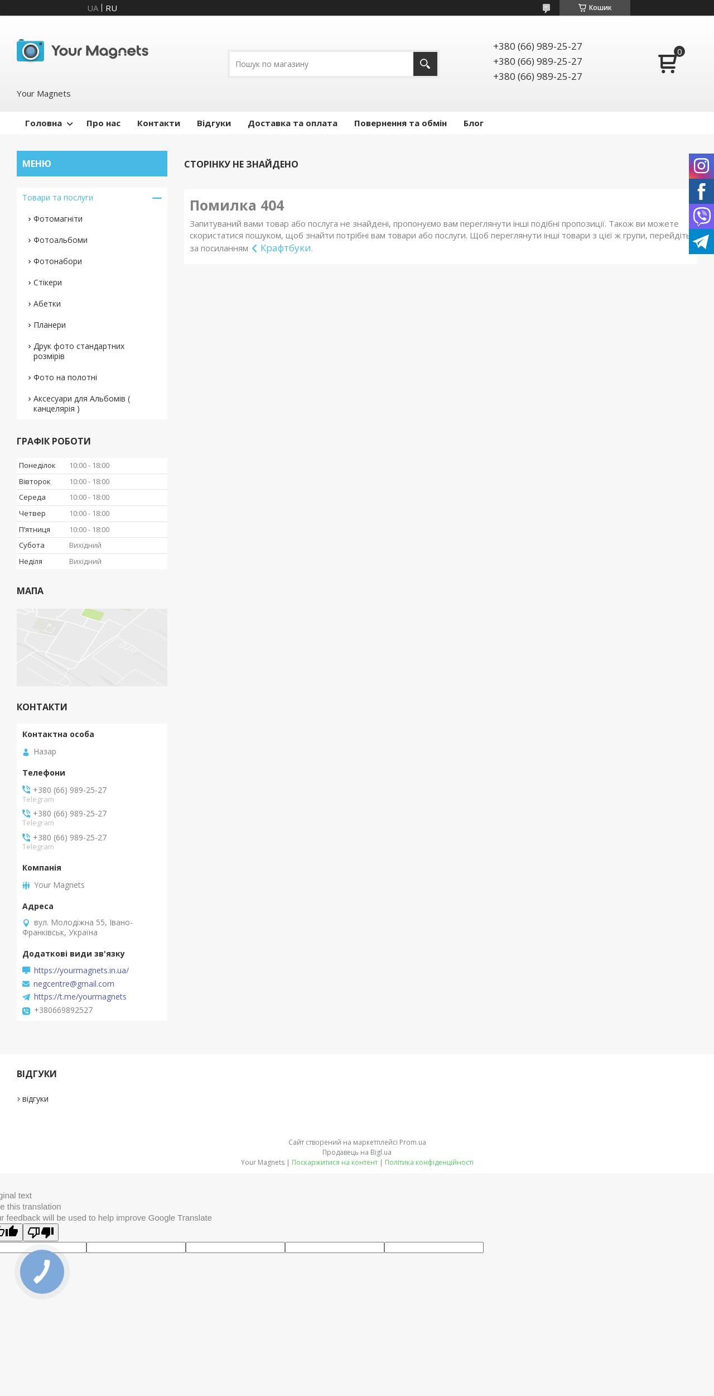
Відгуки (214, 122)
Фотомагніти (58, 218)
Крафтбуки (285, 247)
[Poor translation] (41, 1232)
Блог (474, 122)
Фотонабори (57, 261)
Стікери (47, 282)
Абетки (47, 303)
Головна (43, 122)
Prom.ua (412, 1142)
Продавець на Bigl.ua (357, 1152)
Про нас (103, 122)
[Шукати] (425, 64)
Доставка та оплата (292, 122)
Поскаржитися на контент (335, 1162)
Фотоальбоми (60, 240)
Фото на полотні (65, 377)
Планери (49, 324)
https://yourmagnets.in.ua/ (81, 970)
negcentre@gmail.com (73, 984)
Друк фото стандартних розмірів (78, 351)
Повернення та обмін (400, 122)
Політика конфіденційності (429, 1162)
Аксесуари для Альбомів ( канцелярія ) (81, 403)
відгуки (35, 1098)
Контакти (158, 122)
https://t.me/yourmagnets (80, 997)
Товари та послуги (57, 197)
